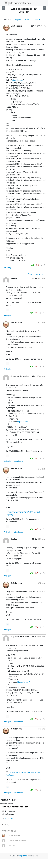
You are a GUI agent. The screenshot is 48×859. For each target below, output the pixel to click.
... (8, 310)
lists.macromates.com (20, 3)
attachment (18, 461)
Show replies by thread (37, 274)
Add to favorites (9, 818)
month (36, 20)
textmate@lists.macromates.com (15, 807)
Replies (18, 20)
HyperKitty (23, 856)
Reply (7, 268)
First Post (8, 20)
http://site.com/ (23, 422)
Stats (27, 20)
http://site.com (17, 80)
